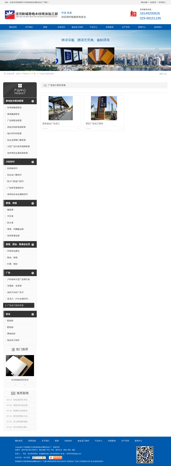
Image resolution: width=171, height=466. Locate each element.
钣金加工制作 (77, 27)
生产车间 (126, 27)
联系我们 (162, 2)
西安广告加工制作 (94, 123)
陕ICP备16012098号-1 (30, 450)
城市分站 (58, 450)
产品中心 (93, 27)
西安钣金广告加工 (51, 123)
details (45, 128)
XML (52, 450)
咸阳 (73, 450)
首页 (18, 74)
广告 (34, 74)
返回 (163, 74)
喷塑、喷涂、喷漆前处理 (18, 244)
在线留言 (153, 2)
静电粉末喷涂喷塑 (14, 101)
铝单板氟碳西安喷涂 (20, 380)
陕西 (65, 450)
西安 (69, 450)
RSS (48, 450)
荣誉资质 (32, 441)
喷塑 (45, 27)
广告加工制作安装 (46, 74)
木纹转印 (61, 27)
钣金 (8, 314)
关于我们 (29, 27)
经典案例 (109, 27)
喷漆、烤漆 (11, 203)
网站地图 (144, 2)
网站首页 (13, 27)
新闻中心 (142, 27)
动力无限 (26, 457)
